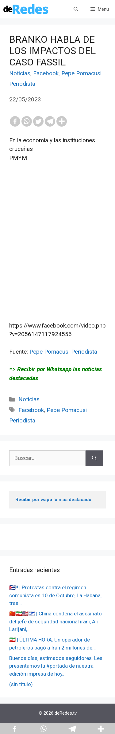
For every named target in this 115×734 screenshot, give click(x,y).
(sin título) (21, 684)
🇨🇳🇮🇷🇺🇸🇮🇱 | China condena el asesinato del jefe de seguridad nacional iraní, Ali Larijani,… (55, 621)
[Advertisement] (57, 246)
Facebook (46, 73)
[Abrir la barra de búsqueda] (75, 9)
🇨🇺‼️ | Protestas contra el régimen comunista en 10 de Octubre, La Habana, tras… (55, 595)
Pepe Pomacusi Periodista (63, 351)
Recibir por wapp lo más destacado (53, 499)
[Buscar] (94, 458)
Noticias (19, 73)
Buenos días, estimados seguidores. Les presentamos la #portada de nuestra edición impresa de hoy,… (55, 666)
